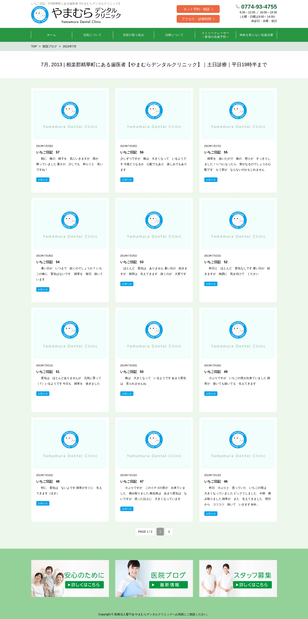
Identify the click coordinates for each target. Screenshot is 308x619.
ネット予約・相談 (196, 9)
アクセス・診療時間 (196, 19)
